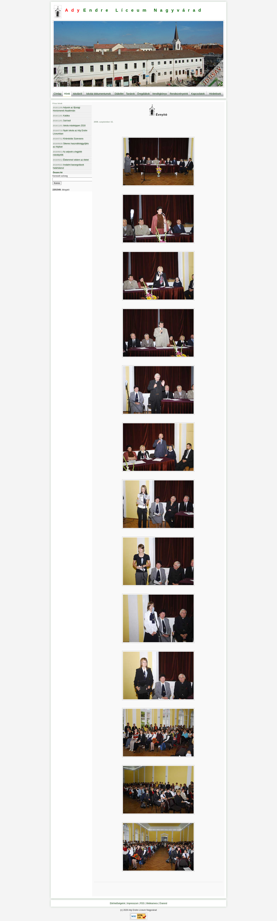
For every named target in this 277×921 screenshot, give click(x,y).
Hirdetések (215, 93)
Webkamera (152, 903)
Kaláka (61, 115)
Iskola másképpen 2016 (69, 125)
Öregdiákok (143, 93)
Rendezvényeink (179, 93)
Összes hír (58, 172)
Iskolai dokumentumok (98, 93)
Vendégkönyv (159, 93)
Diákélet (119, 93)
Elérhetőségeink (117, 903)
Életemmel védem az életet (71, 160)
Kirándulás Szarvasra (68, 138)
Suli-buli (62, 120)
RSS (142, 903)
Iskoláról (77, 93)
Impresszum (132, 903)
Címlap (57, 93)
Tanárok (130, 93)
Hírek (67, 93)
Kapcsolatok (198, 93)
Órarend (163, 903)
